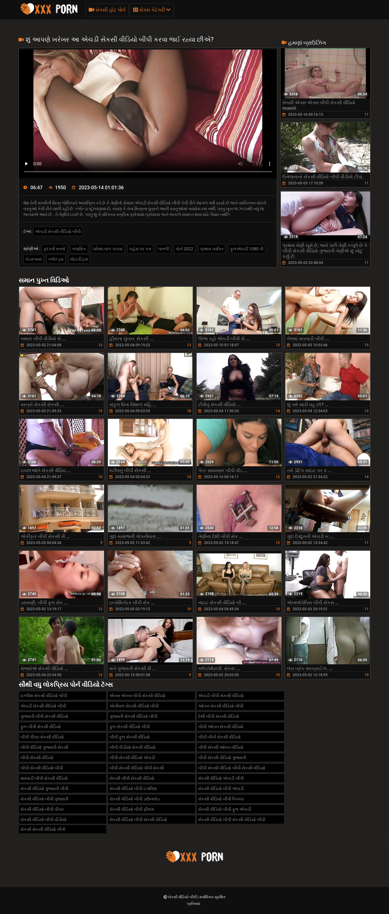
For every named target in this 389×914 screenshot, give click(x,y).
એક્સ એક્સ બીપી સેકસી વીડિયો (137, 695)
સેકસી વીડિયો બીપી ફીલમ (131, 809)
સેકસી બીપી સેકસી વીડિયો (131, 778)
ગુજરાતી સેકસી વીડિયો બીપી (133, 716)
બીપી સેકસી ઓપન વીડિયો (220, 747)
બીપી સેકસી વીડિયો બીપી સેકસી (136, 767)
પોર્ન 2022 (184, 248)
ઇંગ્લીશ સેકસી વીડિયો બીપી (43, 695)
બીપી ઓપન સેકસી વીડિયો (220, 726)
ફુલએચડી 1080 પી (246, 248)
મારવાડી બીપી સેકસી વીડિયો (44, 778)
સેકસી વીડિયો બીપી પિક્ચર (221, 798)
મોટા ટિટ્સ (79, 259)
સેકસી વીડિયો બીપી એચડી (221, 788)
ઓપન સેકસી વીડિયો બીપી (220, 705)
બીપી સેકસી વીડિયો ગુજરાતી (222, 757)
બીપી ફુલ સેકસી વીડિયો (129, 736)
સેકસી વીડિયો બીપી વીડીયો (43, 819)
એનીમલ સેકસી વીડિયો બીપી (134, 705)
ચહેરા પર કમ (140, 248)
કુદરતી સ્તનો (54, 248)
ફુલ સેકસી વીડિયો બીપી (129, 726)
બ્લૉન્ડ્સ (56, 259)
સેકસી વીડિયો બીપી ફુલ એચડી (224, 809)
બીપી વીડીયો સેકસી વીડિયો (132, 747)
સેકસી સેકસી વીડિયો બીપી (42, 829)
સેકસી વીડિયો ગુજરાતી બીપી (44, 788)
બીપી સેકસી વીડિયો (36, 757)
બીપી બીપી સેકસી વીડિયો (219, 736)
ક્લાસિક (79, 248)
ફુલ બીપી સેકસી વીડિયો (40, 726)
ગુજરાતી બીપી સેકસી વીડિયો (44, 716)
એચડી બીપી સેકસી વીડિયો (221, 695)
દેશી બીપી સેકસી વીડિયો (218, 716)
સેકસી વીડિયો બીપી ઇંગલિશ (133, 788)
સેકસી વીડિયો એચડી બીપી (221, 778)
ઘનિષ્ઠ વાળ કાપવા (107, 248)
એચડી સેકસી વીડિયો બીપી (58, 231)
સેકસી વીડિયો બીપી (183, 897)
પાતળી (163, 248)
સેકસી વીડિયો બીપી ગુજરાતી (44, 798)
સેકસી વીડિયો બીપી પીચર (42, 809)
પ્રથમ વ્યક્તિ (211, 248)
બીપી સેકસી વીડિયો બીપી (41, 767)
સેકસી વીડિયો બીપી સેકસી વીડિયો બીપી (231, 819)
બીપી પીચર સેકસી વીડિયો (42, 736)
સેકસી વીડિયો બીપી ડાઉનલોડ (134, 798)
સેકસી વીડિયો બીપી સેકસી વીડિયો (138, 819)
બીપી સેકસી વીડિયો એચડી (132, 757)
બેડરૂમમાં (33, 259)
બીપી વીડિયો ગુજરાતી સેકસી (44, 747)
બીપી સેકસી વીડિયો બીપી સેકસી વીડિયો (231, 767)
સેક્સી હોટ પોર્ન (107, 10)
